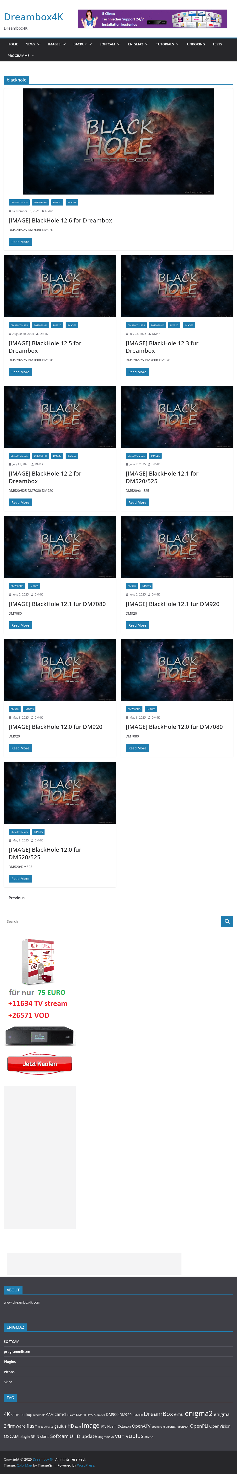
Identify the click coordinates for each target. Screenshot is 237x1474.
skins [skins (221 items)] (44, 1436)
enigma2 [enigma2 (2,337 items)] (199, 1413)
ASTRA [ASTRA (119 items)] (15, 1415)
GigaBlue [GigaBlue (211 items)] (59, 1426)
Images (54, 44)
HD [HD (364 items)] (71, 1426)
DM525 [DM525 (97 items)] (91, 1415)
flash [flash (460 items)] (32, 1426)
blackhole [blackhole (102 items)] (39, 1415)
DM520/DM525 (19, 202)
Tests (217, 44)
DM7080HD (40, 202)
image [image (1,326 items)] (91, 1425)
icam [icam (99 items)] (78, 1426)
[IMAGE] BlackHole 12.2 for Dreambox (45, 477)
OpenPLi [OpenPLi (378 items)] (199, 1426)
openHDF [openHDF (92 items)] (183, 1426)
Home (13, 44)
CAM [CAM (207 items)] (50, 1414)
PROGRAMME (18, 55)
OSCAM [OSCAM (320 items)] (11, 1436)
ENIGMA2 (135, 44)
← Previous (14, 897)
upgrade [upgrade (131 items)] (104, 1437)
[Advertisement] (40, 1157)
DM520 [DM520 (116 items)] (81, 1415)
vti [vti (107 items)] (112, 1437)
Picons (9, 1372)
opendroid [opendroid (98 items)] (158, 1426)
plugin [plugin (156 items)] (25, 1436)
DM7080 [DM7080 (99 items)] (138, 1415)
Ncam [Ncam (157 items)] (112, 1426)
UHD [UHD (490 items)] (75, 1436)
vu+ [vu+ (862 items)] (120, 1436)
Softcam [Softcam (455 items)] (59, 1436)
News (30, 44)
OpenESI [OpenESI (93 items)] (171, 1426)
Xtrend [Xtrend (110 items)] (148, 1437)
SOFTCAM (107, 44)
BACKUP (80, 44)
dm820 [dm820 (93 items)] (100, 1415)
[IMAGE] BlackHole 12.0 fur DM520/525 (45, 853)
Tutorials (165, 44)
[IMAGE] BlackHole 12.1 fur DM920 (173, 604)
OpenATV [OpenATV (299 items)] (141, 1426)
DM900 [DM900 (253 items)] (112, 1414)
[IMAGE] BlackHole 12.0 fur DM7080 (174, 727)
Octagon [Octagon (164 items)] (124, 1426)
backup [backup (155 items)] (26, 1414)
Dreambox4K (33, 16)
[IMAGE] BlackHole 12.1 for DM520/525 (162, 477)
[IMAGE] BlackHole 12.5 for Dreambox (45, 346)
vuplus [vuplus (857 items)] (134, 1436)
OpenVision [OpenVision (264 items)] (220, 1426)
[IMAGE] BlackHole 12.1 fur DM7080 (57, 604)
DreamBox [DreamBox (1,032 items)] (158, 1414)
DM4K (49, 211)
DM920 (57, 202)
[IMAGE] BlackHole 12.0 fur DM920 (55, 727)
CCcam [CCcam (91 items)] (71, 1415)
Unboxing (196, 44)
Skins (8, 1382)
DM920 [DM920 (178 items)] (125, 1414)
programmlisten (17, 1351)
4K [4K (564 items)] (7, 1413)
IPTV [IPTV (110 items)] (103, 1426)
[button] (37, 44)
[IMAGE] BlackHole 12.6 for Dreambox (60, 220)
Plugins (10, 1361)
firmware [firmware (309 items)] (16, 1426)
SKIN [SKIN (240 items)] (35, 1436)
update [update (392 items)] (89, 1436)
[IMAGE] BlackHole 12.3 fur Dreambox (162, 346)
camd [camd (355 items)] (60, 1414)
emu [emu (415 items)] (179, 1414)
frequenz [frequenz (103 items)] (44, 1426)
